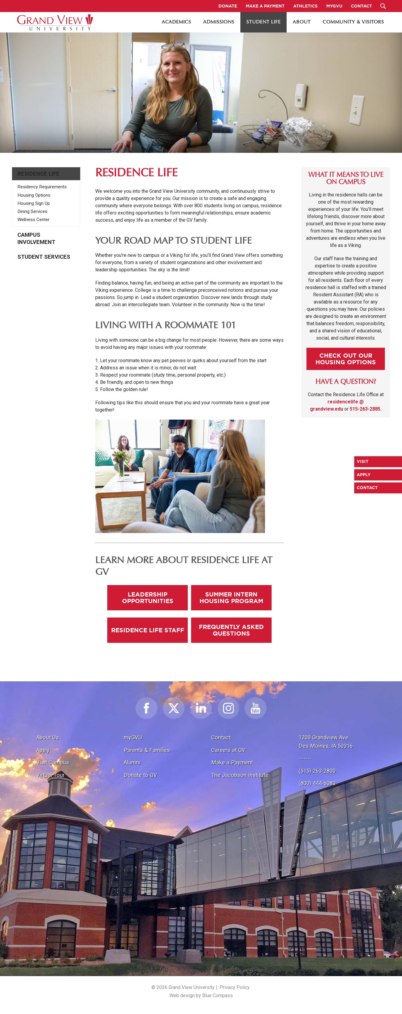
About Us (47, 737)
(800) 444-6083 (317, 783)
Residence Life (38, 174)
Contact (221, 737)
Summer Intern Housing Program (231, 597)
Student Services (43, 257)
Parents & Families (147, 750)
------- (305, 758)
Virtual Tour (50, 775)
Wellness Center (33, 219)
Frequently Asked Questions (231, 630)
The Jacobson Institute (239, 775)
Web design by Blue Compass (201, 995)
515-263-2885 (365, 409)
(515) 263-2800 (317, 771)
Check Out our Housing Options (345, 358)
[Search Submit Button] (383, 6)
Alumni (132, 762)
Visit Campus (52, 762)
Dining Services (32, 211)
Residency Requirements (42, 187)
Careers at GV (228, 750)
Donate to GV (140, 775)
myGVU (133, 737)
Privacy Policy (235, 987)
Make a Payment (232, 762)
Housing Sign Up (33, 203)
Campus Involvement (36, 238)
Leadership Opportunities (147, 597)
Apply (43, 750)
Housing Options (33, 195)
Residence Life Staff (147, 630)
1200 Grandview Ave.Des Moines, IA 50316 (326, 741)
